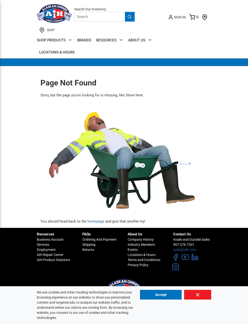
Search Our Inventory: (90, 9)
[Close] (197, 295)
